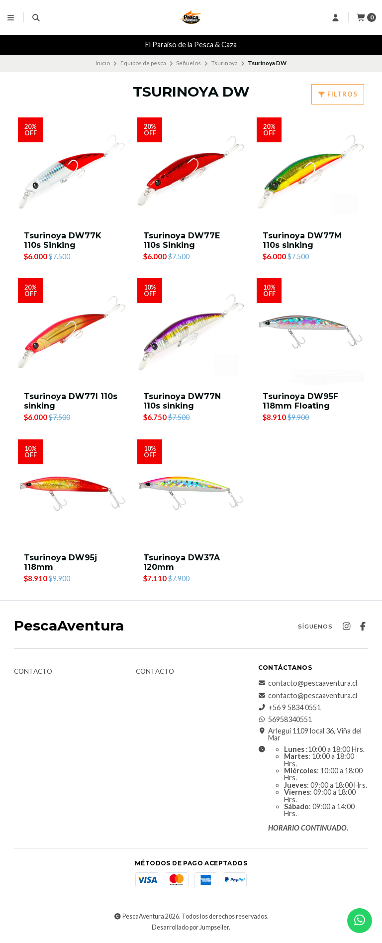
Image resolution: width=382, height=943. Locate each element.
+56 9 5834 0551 (289, 707)
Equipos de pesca (143, 63)
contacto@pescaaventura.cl (307, 683)
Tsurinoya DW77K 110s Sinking (62, 240)
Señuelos (188, 63)
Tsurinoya (224, 63)
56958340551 (285, 720)
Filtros (338, 94)
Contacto (33, 672)
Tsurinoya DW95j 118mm (60, 562)
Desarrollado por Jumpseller (190, 927)
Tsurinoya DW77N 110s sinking (182, 401)
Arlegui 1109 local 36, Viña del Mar (310, 735)
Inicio (103, 63)
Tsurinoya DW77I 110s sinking (70, 401)
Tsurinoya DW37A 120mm (181, 562)
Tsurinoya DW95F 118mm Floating (300, 401)
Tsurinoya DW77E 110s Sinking (181, 240)
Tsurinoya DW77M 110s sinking (302, 240)
